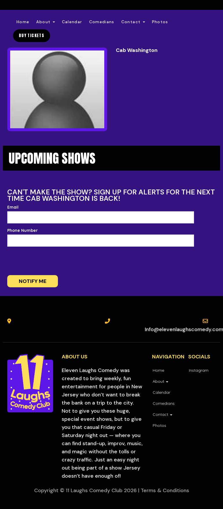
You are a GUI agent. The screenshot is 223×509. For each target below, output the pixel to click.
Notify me (32, 281)
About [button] (45, 21)
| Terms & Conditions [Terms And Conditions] (163, 490)
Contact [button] (133, 21)
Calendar (72, 21)
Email (13, 207)
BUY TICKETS (31, 36)
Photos (160, 21)
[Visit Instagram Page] (198, 370)
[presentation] (45, 261)
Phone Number (22, 230)
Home (23, 21)
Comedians (101, 21)
